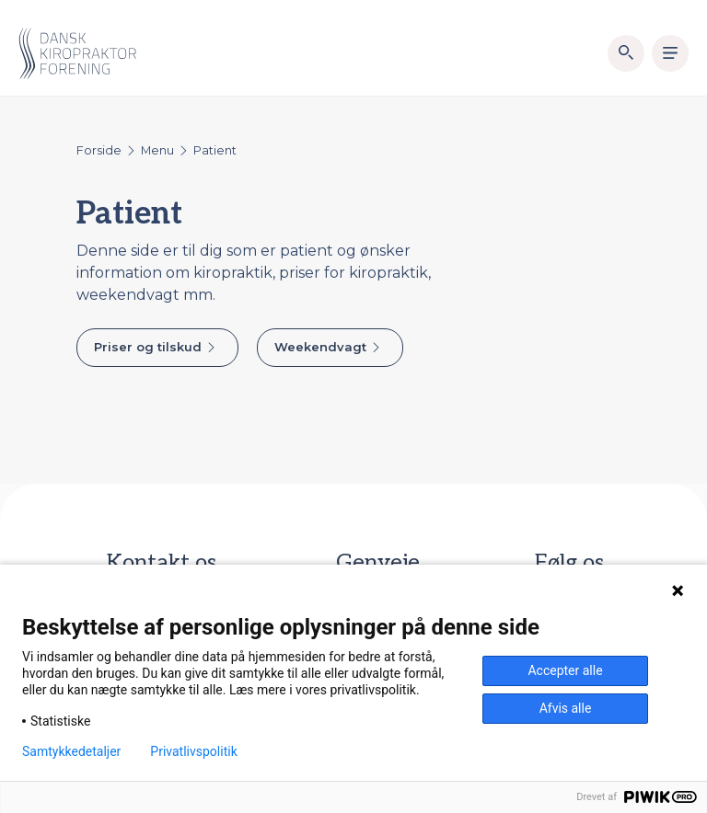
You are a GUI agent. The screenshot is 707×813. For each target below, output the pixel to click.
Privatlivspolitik (193, 751)
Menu (157, 150)
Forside (99, 150)
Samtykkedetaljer (71, 751)
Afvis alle (565, 708)
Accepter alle (564, 670)
